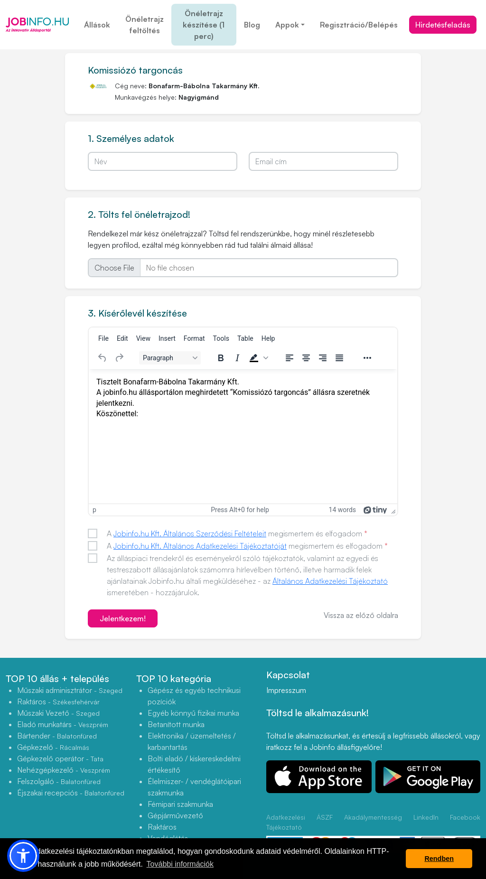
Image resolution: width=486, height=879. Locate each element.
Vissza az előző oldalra (361, 615)
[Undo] (102, 358)
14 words (342, 510)
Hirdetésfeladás (442, 24)
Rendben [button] (439, 858)
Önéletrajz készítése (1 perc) (203, 25)
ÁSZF (325, 817)
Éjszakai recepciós (70, 792)
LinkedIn (426, 817)
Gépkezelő (53, 747)
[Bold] (221, 358)
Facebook (465, 817)
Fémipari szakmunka (180, 804)
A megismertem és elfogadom (237, 533)
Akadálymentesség (373, 817)
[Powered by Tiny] (375, 510)
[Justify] (339, 358)
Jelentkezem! (123, 618)
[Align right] (323, 358)
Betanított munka (176, 724)
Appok (287, 24)
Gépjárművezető (175, 815)
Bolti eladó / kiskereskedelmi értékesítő (194, 764)
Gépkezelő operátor (60, 758)
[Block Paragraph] (170, 358)
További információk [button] (180, 864)
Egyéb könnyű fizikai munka (193, 713)
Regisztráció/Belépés (359, 24)
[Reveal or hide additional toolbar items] (367, 358)
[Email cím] (323, 161)
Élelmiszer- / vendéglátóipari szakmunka (194, 786)
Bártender (57, 735)
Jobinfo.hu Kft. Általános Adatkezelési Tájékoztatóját (200, 546)
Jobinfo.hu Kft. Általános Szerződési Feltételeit (189, 533)
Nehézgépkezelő (63, 770)
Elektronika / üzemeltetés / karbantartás (192, 741)
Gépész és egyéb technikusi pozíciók (194, 695)
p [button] (94, 510)
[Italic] (237, 358)
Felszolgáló (59, 781)
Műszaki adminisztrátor (69, 690)
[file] (243, 267)
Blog (252, 24)
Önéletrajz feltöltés (144, 24)
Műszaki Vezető (58, 713)
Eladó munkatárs (62, 724)
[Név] (162, 161)
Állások (97, 24)
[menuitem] (103, 338)
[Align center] (306, 358)
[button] (258, 358)
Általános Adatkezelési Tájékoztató (330, 581)
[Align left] (289, 358)
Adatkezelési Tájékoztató (285, 822)
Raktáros (58, 701)
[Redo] (119, 358)
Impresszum (286, 690)
